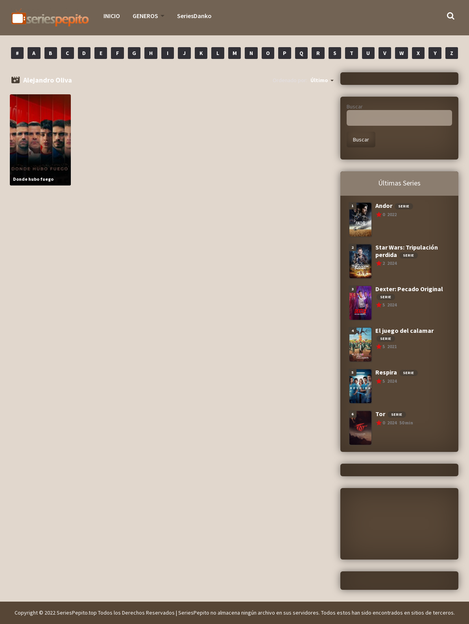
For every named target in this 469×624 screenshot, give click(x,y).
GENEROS (145, 16)
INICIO (111, 16)
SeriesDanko (194, 16)
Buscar (355, 106)
